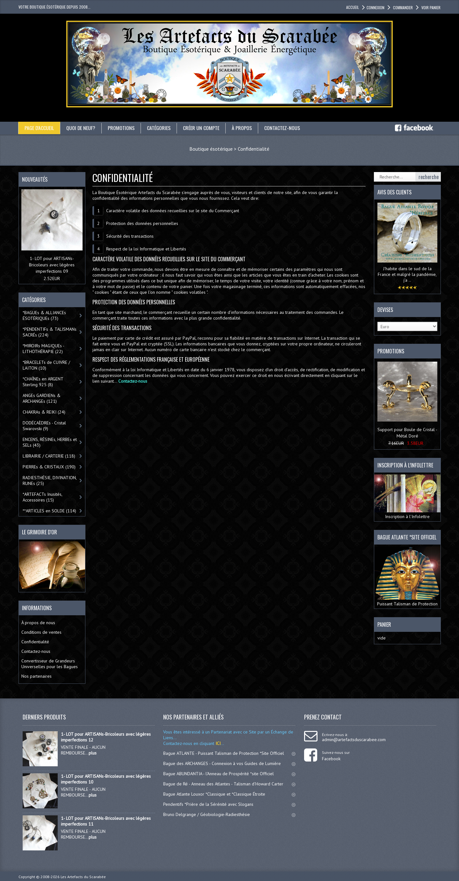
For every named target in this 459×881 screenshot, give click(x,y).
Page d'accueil (39, 128)
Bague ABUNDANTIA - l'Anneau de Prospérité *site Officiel (229, 773)
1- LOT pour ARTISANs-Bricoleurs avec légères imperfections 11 (106, 821)
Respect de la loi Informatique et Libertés (146, 249)
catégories (159, 128)
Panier (384, 624)
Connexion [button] (375, 7)
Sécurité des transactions (130, 236)
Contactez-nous (283, 128)
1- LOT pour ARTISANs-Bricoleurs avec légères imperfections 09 (52, 265)
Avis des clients (394, 192)
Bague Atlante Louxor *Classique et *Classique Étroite (229, 794)
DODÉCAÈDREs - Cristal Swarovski (44, 425)
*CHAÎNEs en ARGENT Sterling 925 (43, 381)
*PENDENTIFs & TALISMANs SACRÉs (49, 332)
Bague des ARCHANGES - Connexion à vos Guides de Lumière (229, 763)
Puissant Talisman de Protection (407, 576)
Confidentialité (253, 149)
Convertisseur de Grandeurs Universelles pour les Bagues (49, 663)
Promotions (121, 128)
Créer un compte (202, 128)
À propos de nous (38, 622)
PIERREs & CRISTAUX (49, 467)
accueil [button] (352, 7)
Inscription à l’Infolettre (407, 496)
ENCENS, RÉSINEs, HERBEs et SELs (50, 442)
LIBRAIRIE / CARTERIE (49, 456)
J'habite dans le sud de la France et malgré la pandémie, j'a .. (407, 274)
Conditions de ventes (41, 632)
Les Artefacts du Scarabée (83, 876)
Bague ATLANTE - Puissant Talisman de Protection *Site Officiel (229, 753)
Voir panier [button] (430, 7)
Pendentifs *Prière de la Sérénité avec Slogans (229, 804)
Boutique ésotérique (211, 149)
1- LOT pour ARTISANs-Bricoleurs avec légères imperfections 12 (106, 737)
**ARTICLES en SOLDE (49, 511)
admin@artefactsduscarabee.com (354, 739)
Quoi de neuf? (81, 128)
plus (93, 753)
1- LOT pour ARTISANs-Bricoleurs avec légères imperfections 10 (106, 779)
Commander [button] (402, 7)
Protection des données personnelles (142, 223)
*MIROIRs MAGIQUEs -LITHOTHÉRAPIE (43, 348)
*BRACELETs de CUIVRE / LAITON (46, 365)
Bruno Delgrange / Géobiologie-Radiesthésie (229, 814)
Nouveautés (34, 179)
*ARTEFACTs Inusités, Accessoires (42, 497)
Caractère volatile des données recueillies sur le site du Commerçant (172, 210)
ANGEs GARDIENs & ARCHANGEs (42, 398)
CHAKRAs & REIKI (44, 412)
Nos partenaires (36, 676)
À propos (242, 128)
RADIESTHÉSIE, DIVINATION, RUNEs (50, 480)
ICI (217, 743)
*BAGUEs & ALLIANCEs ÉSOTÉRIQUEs (44, 315)
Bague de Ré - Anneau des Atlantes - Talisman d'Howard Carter (229, 784)
